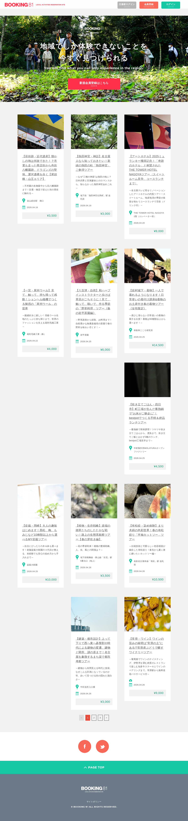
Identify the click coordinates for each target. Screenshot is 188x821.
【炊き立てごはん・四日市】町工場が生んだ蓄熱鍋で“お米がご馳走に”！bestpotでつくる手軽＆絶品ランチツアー (147, 413)
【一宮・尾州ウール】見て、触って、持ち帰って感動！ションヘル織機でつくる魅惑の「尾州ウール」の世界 (39, 299)
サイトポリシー (94, 801)
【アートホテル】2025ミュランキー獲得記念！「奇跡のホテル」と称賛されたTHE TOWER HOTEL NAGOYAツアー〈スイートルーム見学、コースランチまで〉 (147, 170)
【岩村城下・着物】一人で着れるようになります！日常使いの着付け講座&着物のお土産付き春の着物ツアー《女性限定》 (147, 299)
